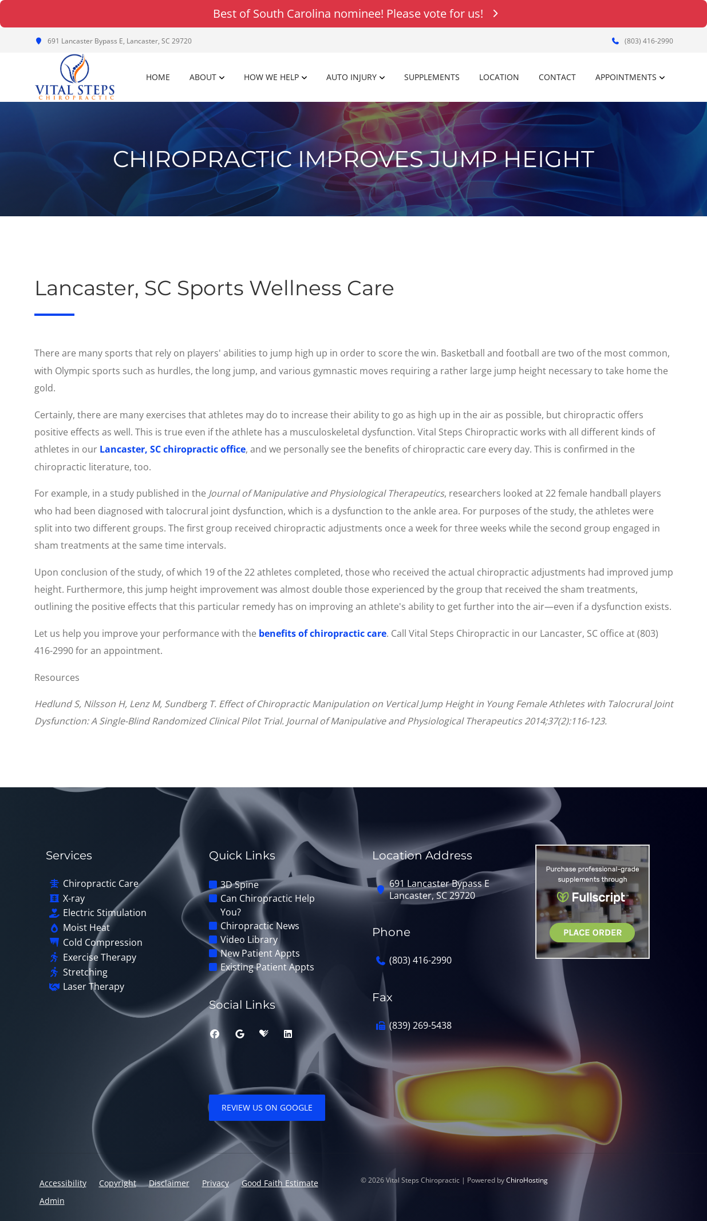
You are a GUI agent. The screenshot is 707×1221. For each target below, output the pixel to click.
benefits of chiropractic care (322, 633)
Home (158, 77)
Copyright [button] (117, 1183)
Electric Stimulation (105, 913)
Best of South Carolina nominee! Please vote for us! (353, 13)
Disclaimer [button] (169, 1183)
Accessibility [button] (63, 1183)
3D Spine (239, 884)
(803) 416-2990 (642, 41)
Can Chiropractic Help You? (267, 905)
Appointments (626, 77)
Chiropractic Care (101, 884)
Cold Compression (103, 943)
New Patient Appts (260, 953)
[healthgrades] (263, 1034)
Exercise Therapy (99, 958)
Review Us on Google (267, 1107)
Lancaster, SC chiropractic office (173, 449)
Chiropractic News (259, 925)
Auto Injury (351, 77)
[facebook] (214, 1034)
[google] (240, 1034)
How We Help (271, 77)
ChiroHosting (527, 1180)
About (202, 77)
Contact (557, 77)
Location (499, 77)
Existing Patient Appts (267, 967)
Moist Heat (86, 928)
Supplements (432, 77)
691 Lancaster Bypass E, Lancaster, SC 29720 (113, 41)
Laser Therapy (93, 987)
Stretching (85, 972)
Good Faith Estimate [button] (280, 1183)
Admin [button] (52, 1200)
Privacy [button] (215, 1183)
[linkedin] (288, 1034)
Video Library (249, 939)
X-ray (74, 899)
